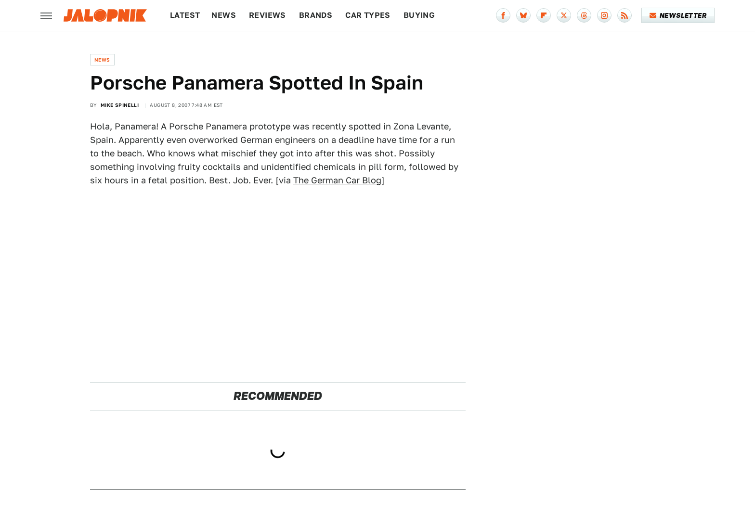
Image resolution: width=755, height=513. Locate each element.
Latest (185, 15)
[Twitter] (564, 15)
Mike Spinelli (120, 105)
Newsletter (678, 15)
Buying (419, 15)
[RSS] (624, 15)
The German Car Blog (337, 180)
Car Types (368, 15)
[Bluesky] (523, 15)
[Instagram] (604, 15)
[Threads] (584, 15)
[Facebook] (503, 15)
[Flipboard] (543, 15)
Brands (315, 15)
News (223, 15)
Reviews (267, 15)
